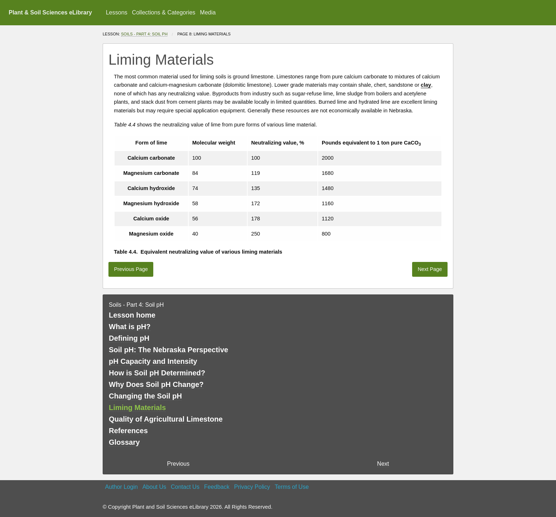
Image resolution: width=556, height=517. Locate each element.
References (128, 431)
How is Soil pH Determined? (157, 373)
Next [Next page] (383, 464)
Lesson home (132, 315)
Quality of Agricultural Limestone (166, 419)
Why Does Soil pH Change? (156, 384)
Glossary (124, 442)
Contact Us (185, 487)
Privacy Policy (252, 487)
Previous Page (131, 269)
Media (208, 12)
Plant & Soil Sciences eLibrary (50, 12)
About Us (154, 487)
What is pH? (130, 327)
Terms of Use (292, 487)
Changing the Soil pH (145, 396)
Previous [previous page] (178, 464)
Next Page (430, 269)
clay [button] (426, 85)
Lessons (117, 12)
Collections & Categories (163, 12)
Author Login (121, 487)
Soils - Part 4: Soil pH (144, 34)
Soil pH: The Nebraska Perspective (168, 350)
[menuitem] (116, 13)
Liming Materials (137, 408)
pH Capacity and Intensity (153, 361)
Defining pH (129, 338)
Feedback (216, 487)
